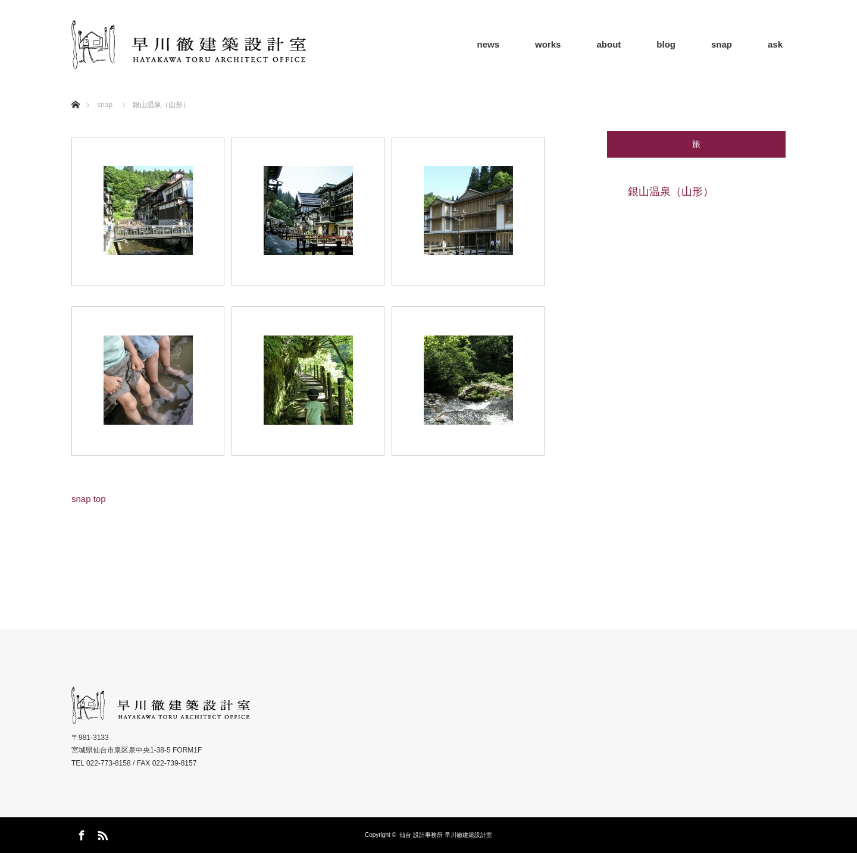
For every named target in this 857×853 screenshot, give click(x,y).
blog (665, 44)
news (488, 44)
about (608, 44)
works (548, 44)
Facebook (80, 833)
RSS (101, 833)
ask (775, 44)
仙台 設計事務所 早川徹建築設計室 (445, 835)
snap (721, 44)
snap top (88, 499)
